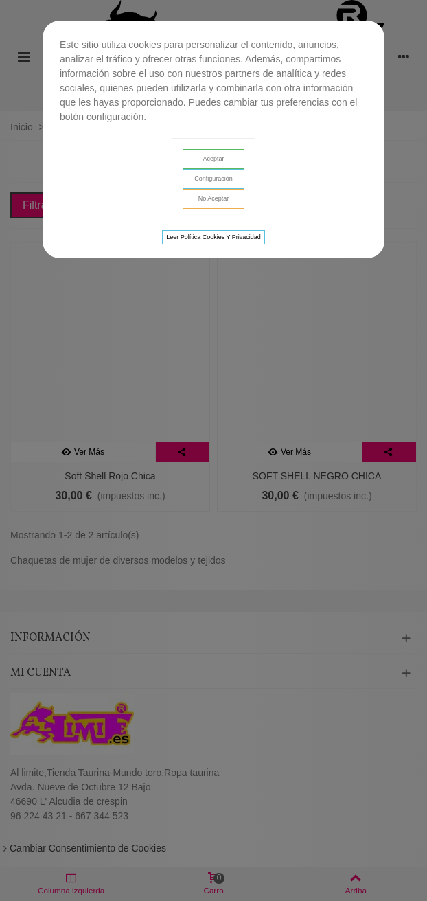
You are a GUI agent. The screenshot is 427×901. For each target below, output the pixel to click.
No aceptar (213, 198)
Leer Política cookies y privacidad (213, 236)
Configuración (213, 178)
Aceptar (213, 158)
